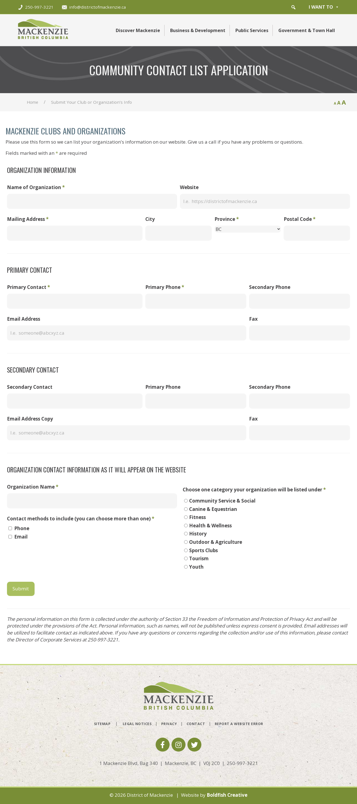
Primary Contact (28, 287)
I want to (324, 7)
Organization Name (32, 487)
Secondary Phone (269, 287)
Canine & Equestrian (213, 509)
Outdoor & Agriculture (215, 542)
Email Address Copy (30, 419)
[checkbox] (10, 528)
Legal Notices (137, 723)
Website (189, 187)
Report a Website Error (239, 723)
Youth (196, 567)
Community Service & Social (222, 501)
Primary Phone (164, 287)
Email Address (23, 319)
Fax (253, 319)
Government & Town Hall (306, 30)
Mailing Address (28, 219)
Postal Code (299, 219)
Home (32, 102)
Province (226, 219)
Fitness (197, 517)
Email (21, 536)
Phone (21, 528)
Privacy (169, 723)
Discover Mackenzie (138, 30)
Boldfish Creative (227, 795)
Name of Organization (36, 187)
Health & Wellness (210, 525)
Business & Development (197, 30)
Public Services (251, 30)
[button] (293, 7)
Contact (196, 723)
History (198, 533)
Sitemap (102, 723)
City (150, 219)
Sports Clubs (203, 550)
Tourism (199, 558)
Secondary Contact (29, 387)
